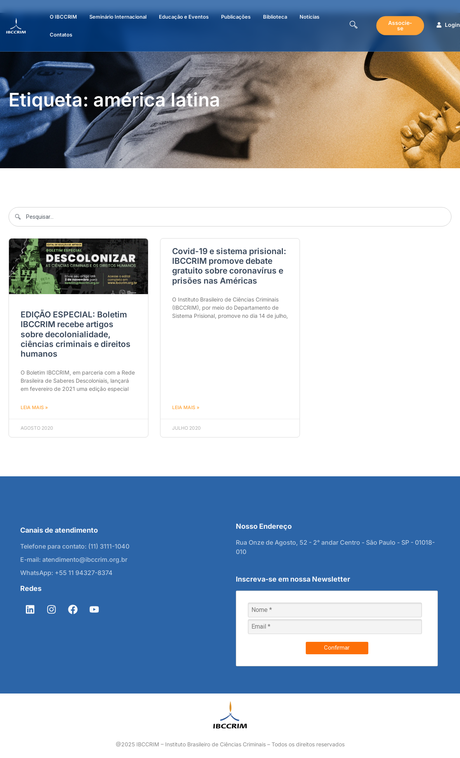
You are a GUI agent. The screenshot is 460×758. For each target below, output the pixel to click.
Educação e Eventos (184, 17)
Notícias (309, 17)
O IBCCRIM (63, 17)
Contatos (61, 34)
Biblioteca (275, 17)
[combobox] (230, 217)
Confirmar (337, 647)
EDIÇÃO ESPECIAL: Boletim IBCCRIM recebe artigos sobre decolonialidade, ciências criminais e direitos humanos (76, 334)
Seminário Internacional (117, 17)
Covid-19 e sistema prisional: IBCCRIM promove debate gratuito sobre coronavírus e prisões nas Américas (229, 266)
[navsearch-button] (353, 25)
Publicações (236, 17)
